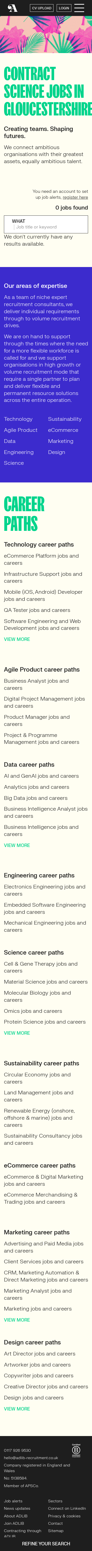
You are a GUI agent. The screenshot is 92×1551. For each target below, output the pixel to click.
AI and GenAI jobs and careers (41, 775)
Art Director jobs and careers (39, 1353)
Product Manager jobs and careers (37, 720)
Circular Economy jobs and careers (37, 1078)
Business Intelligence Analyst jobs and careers (46, 812)
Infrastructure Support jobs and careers (43, 577)
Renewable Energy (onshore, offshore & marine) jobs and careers (39, 1117)
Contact (55, 1523)
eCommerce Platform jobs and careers (41, 559)
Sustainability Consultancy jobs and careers (43, 1139)
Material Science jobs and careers (46, 981)
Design (56, 452)
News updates (17, 1508)
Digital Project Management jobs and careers (44, 702)
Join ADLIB (14, 1523)
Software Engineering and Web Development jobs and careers (42, 625)
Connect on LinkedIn (67, 1508)
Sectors (55, 1501)
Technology (18, 419)
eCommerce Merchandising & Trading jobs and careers (41, 1198)
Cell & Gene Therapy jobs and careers (41, 967)
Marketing (60, 441)
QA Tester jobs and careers (37, 610)
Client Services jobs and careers (43, 1261)
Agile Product (21, 430)
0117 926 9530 (17, 1450)
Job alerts (13, 1501)
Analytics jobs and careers (36, 786)
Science (14, 462)
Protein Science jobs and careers (45, 1021)
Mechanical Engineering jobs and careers (45, 926)
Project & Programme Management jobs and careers (41, 739)
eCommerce (63, 430)
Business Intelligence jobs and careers (41, 830)
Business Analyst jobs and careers (36, 684)
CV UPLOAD (41, 8)
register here (75, 197)
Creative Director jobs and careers (46, 1386)
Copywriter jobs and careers (38, 1375)
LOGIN (64, 8)
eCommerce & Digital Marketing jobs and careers (43, 1180)
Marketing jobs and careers (38, 1308)
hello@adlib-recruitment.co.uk (31, 1457)
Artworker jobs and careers (37, 1364)
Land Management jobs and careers (38, 1096)
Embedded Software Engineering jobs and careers (45, 908)
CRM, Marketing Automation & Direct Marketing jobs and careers (46, 1276)
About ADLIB (15, 1516)
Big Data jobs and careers (35, 798)
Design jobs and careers (34, 1397)
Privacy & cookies (64, 1516)
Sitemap (56, 1530)
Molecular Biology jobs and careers (37, 996)
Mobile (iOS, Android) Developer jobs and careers (43, 595)
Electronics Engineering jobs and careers (44, 890)
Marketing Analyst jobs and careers (38, 1294)
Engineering (19, 452)
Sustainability (65, 419)
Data (9, 441)
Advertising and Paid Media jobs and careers (43, 1247)
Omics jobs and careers (33, 1011)
